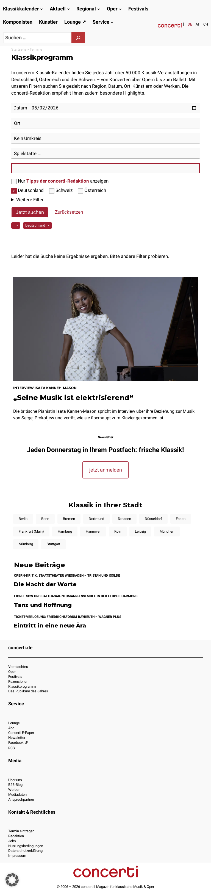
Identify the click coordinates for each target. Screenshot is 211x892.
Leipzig (140, 531)
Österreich (92, 190)
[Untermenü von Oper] (120, 8)
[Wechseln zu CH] (205, 24)
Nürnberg (26, 544)
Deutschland (28, 190)
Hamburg (65, 531)
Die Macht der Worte (45, 584)
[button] (12, 880)
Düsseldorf (153, 519)
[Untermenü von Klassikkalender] (41, 8)
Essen (180, 519)
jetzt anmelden (105, 470)
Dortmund (96, 519)
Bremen (69, 519)
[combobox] (105, 123)
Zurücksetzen (69, 212)
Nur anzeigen (60, 181)
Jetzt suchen (30, 212)
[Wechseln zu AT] (198, 24)
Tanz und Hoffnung (43, 605)
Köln (117, 531)
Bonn (45, 519)
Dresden (124, 519)
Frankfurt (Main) (31, 531)
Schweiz (61, 190)
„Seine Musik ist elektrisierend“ (73, 397)
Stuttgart (53, 544)
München (167, 531)
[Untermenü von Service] (111, 22)
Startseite (18, 49)
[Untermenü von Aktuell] (68, 8)
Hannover (93, 531)
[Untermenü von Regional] (98, 8)
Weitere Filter (30, 199)
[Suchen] (78, 37)
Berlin (23, 519)
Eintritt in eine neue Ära (50, 626)
